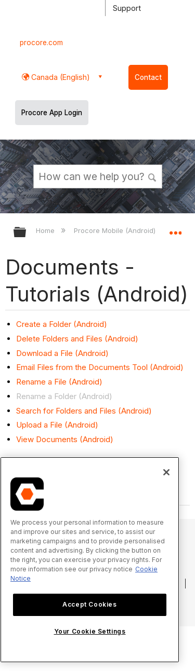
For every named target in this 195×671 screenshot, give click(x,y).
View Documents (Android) (64, 439)
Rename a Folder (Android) (64, 396)
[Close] (166, 472)
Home (46, 230)
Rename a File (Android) (59, 382)
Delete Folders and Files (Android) (77, 339)
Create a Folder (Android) (61, 324)
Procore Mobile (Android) (116, 230)
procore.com (41, 42)
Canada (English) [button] (59, 77)
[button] (152, 176)
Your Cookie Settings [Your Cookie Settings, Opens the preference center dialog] (90, 631)
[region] (89, 560)
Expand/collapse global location (175, 229)
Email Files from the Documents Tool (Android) (100, 367)
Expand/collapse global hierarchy (26, 232)
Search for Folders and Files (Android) (84, 411)
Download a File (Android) (62, 353)
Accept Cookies (89, 604)
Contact (148, 77)
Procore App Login (51, 112)
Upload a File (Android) (57, 425)
